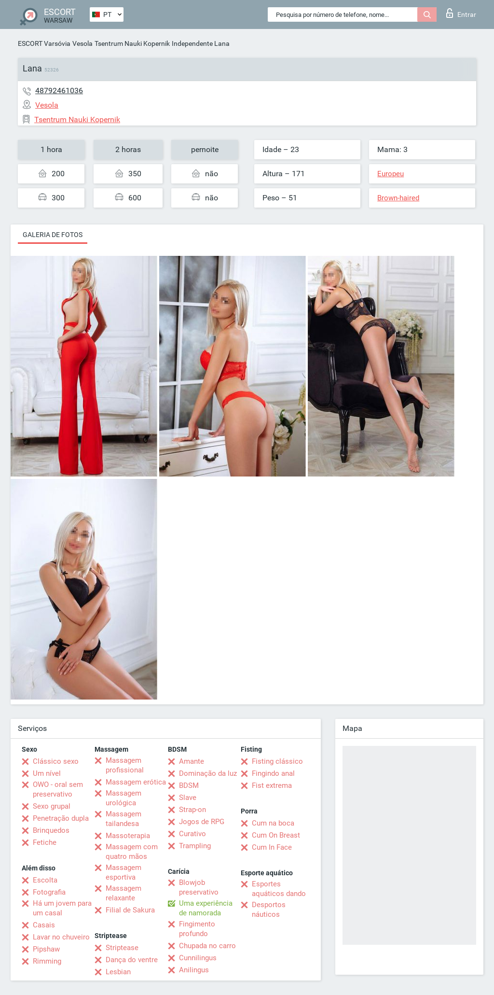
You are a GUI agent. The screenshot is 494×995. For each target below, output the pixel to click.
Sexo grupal (51, 806)
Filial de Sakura (130, 910)
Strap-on (192, 809)
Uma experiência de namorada (206, 908)
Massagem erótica (136, 782)
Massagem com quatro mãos (132, 851)
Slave (187, 797)
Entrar (461, 13)
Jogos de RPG (201, 821)
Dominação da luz (208, 773)
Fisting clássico (277, 761)
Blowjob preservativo (199, 887)
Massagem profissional (125, 765)
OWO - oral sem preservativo (58, 789)
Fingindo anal (273, 773)
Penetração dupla (61, 818)
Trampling (195, 845)
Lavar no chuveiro (61, 937)
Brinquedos (51, 830)
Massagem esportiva (123, 872)
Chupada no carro (207, 945)
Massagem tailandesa (123, 819)
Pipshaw (46, 949)
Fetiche (44, 842)
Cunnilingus (198, 957)
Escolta (45, 880)
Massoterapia (128, 835)
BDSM (189, 785)
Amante (191, 761)
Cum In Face (272, 847)
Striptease (122, 947)
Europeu (390, 173)
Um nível (47, 773)
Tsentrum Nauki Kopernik (132, 43)
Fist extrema (272, 785)
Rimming (47, 961)
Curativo (192, 833)
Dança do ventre (132, 959)
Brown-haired (398, 198)
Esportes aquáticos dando (279, 889)
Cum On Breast (276, 835)
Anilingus (194, 970)
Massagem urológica (123, 798)
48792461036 (59, 90)
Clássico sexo (56, 761)
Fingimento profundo (197, 929)
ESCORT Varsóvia (44, 43)
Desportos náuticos (269, 909)
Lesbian (118, 971)
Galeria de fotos (52, 234)
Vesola (82, 43)
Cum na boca (273, 823)
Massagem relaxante (123, 893)
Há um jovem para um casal (62, 908)
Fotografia (49, 892)
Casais (44, 925)
